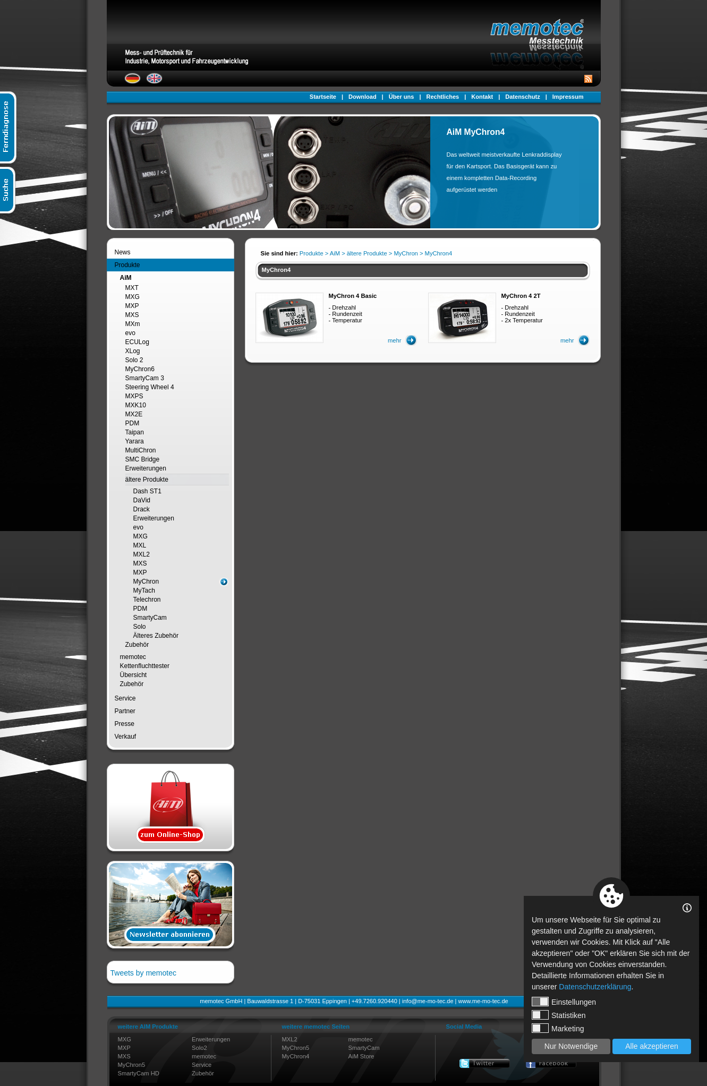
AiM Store (361, 1056)
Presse (124, 724)
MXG (132, 297)
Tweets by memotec (143, 973)
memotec (133, 657)
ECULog (137, 342)
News (123, 252)
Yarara (134, 441)
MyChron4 (296, 1056)
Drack (141, 509)
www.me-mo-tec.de (483, 1001)
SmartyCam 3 (144, 378)
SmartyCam (150, 617)
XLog (132, 351)
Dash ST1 (147, 491)
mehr (395, 340)
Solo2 (199, 1048)
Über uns (401, 96)
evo (130, 333)
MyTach (144, 590)
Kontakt (482, 96)
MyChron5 (132, 1065)
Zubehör (137, 644)
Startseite (323, 96)
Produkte (127, 265)
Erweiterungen (145, 468)
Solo (139, 626)
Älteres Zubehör (155, 635)
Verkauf (126, 736)
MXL (140, 545)
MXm (132, 324)
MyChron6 (140, 369)
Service (125, 698)
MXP (132, 306)
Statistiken (559, 1015)
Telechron (147, 599)
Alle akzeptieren (651, 1046)
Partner (125, 711)
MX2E (134, 414)
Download (362, 96)
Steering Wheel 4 (149, 387)
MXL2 (141, 554)
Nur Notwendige (571, 1046)
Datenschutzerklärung (595, 986)
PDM (132, 423)
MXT (132, 288)
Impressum (568, 96)
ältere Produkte (146, 479)
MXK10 (135, 405)
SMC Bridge (142, 459)
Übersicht (133, 675)
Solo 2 (134, 360)
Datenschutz (522, 96)
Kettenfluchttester (144, 666)
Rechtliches (442, 96)
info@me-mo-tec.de (428, 1001)
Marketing (558, 1028)
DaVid (141, 500)
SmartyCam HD (138, 1073)
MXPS (134, 396)
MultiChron (140, 450)
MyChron (146, 581)
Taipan (134, 432)
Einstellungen (564, 1001)
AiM (126, 277)
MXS (132, 315)
